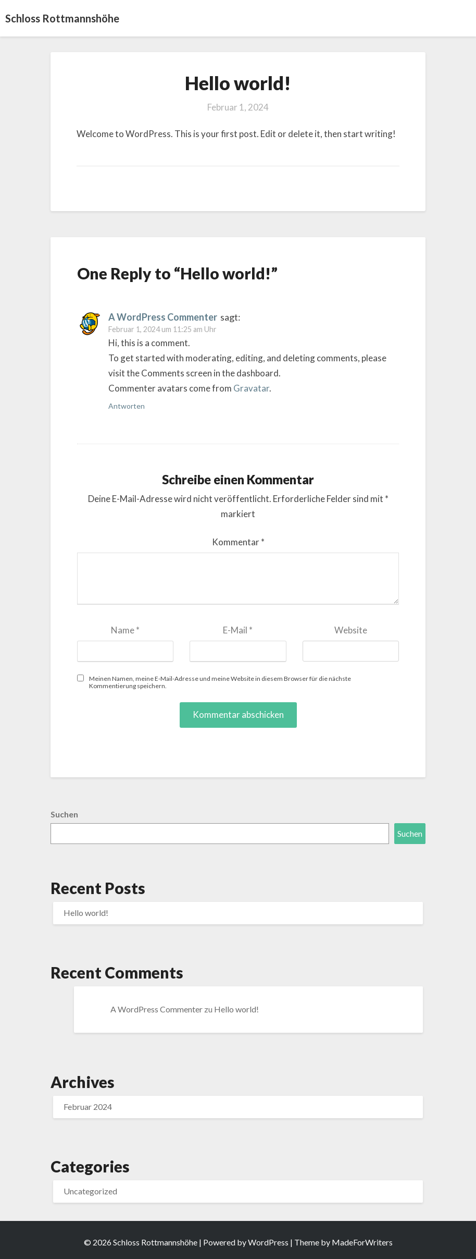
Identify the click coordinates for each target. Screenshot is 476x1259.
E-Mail (238, 630)
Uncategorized (90, 1191)
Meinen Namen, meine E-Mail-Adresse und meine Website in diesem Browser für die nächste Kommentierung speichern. (220, 682)
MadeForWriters (362, 1242)
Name (125, 630)
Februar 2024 (88, 1106)
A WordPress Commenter (162, 317)
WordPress (268, 1242)
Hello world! (86, 913)
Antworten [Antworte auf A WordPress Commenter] (126, 405)
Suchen (64, 814)
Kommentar (238, 541)
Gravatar (251, 388)
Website (350, 630)
